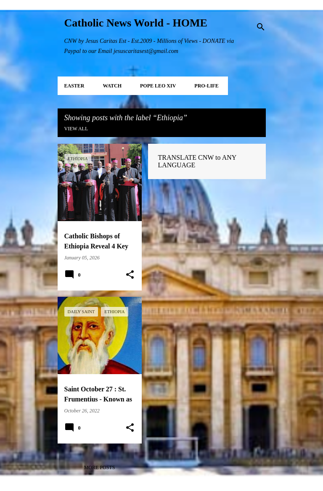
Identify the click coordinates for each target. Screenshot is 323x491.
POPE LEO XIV (158, 86)
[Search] (261, 27)
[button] (130, 274)
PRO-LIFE (206, 86)
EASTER (74, 86)
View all (76, 129)
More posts (99, 467)
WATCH (112, 86)
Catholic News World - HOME (135, 23)
